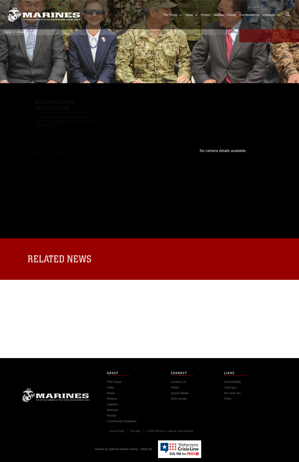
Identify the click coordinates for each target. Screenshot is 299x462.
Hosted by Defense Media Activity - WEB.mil (123, 449)
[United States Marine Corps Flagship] (43, 14)
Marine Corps (56, 398)
